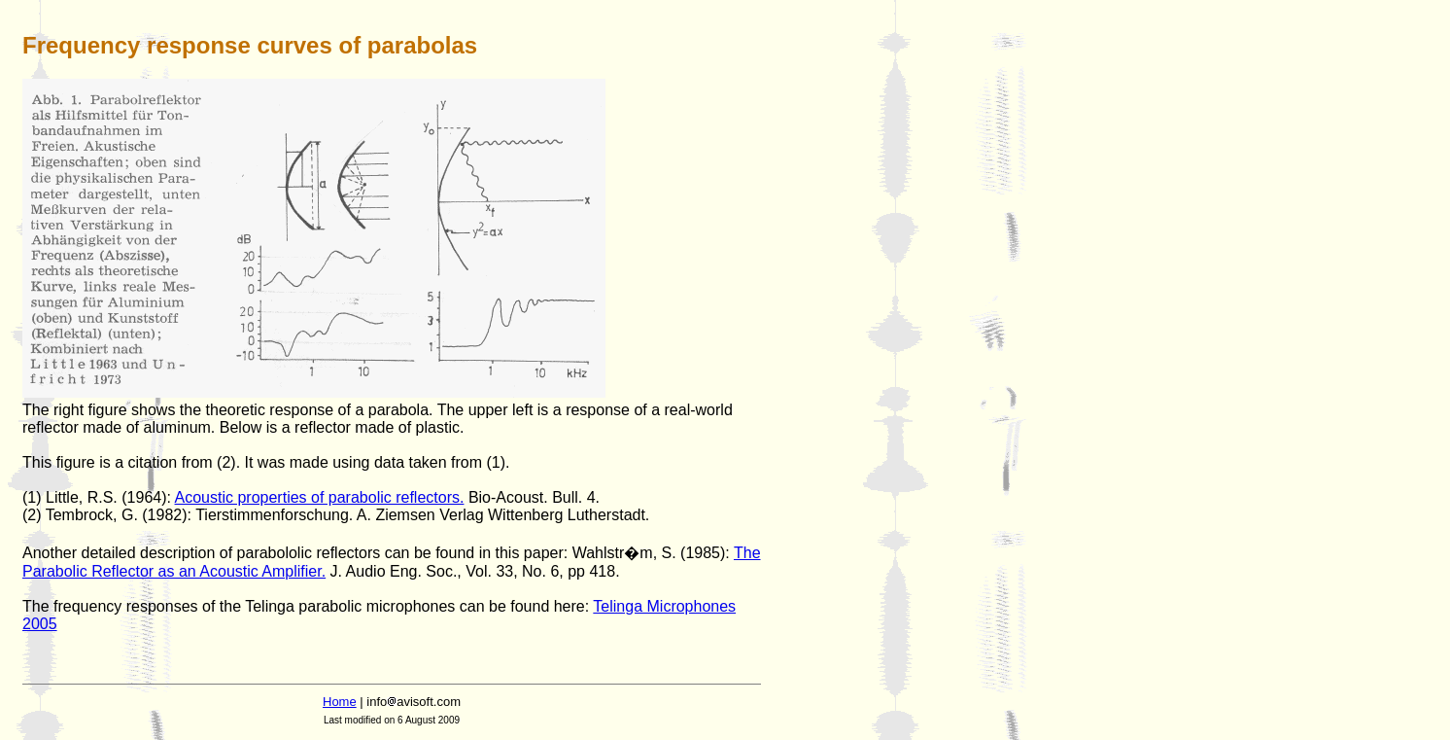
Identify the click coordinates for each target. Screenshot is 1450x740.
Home (340, 701)
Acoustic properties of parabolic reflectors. (320, 497)
